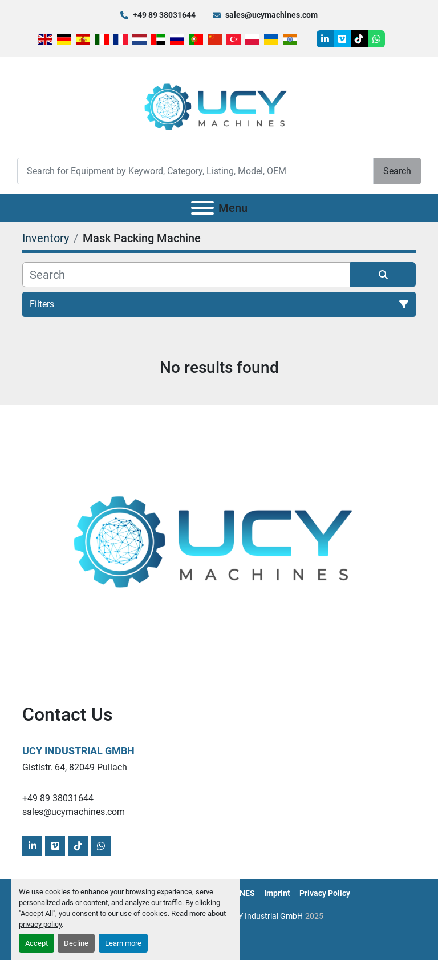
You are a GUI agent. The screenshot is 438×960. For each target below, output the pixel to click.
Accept (36, 943)
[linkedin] (325, 38)
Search (397, 171)
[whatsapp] (376, 38)
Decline (76, 943)
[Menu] (202, 208)
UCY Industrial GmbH (78, 751)
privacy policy (40, 924)
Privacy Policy (324, 893)
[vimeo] (342, 38)
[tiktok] (359, 38)
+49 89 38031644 (164, 14)
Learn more (123, 943)
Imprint (277, 893)
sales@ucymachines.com (271, 14)
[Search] (195, 171)
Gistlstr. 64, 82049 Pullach (74, 767)
